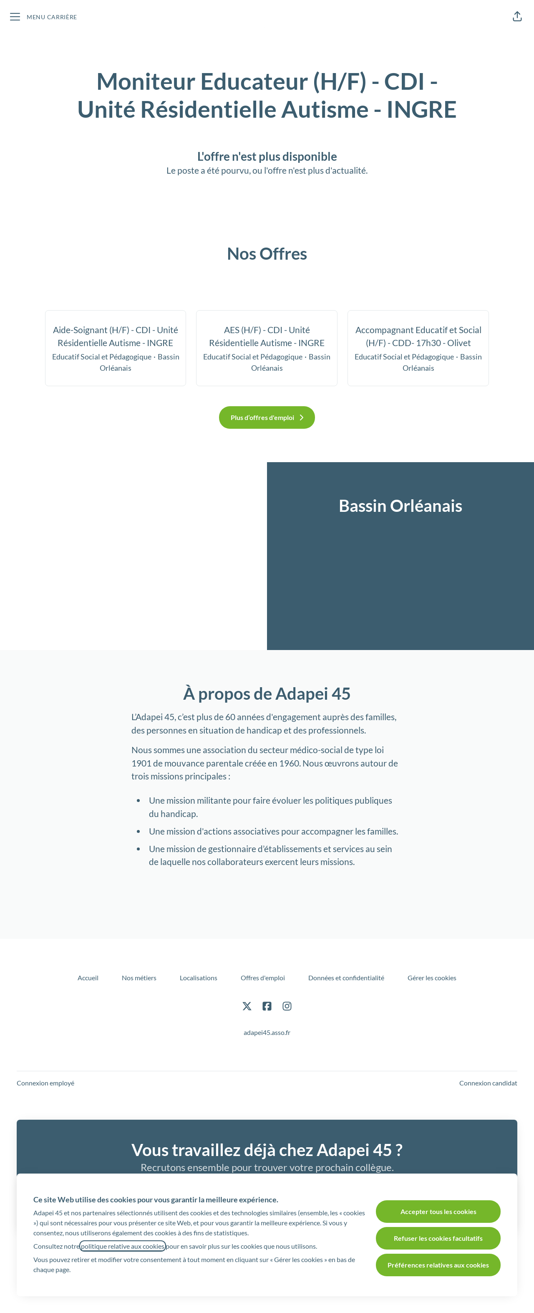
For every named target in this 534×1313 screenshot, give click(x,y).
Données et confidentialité (346, 978)
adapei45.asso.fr (267, 1032)
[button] (517, 16)
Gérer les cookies (432, 978)
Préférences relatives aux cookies (438, 1265)
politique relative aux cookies (122, 1246)
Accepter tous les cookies (438, 1211)
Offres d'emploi (263, 978)
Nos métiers (139, 978)
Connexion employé (45, 1083)
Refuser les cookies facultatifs (438, 1238)
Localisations (198, 978)
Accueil (88, 978)
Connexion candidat (488, 1083)
